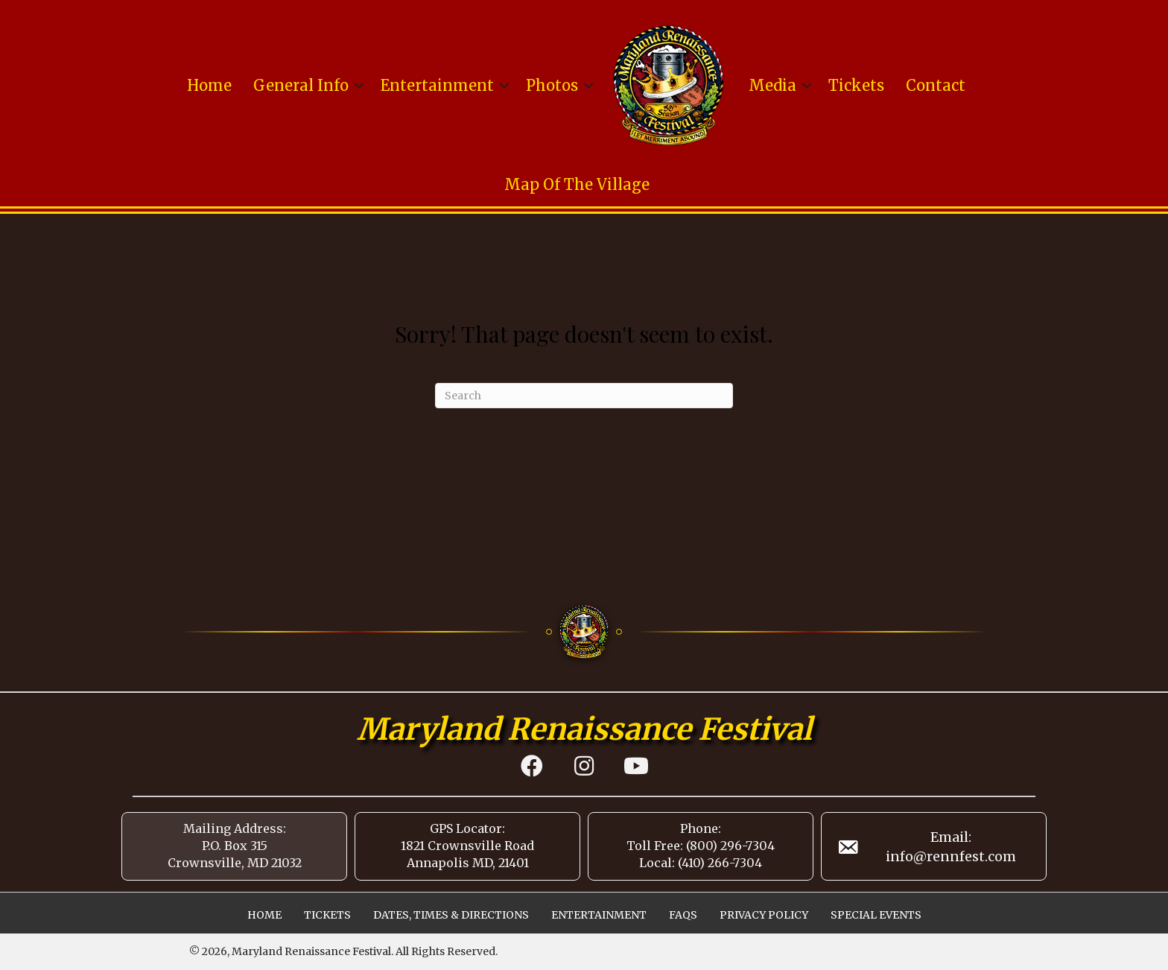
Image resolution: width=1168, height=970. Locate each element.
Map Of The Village (577, 184)
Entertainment (437, 85)
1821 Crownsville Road (467, 845)
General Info (301, 85)
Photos (552, 85)
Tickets (856, 85)
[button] (359, 86)
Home (209, 85)
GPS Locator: (467, 828)
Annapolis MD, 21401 (468, 862)
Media (772, 85)
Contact (935, 85)
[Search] (584, 395)
